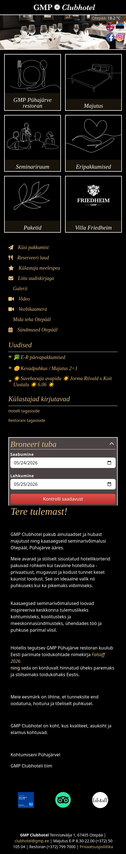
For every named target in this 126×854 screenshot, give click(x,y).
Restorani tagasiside (26, 420)
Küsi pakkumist (28, 247)
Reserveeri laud (28, 257)
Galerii (20, 288)
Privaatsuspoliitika (96, 846)
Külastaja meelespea (34, 268)
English (110, 27)
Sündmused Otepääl (33, 330)
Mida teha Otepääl (31, 319)
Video (19, 299)
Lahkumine (22, 475)
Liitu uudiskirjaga (31, 278)
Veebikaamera (27, 309)
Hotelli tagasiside (24, 411)
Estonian (120, 27)
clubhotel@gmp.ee (31, 840)
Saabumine (22, 454)
